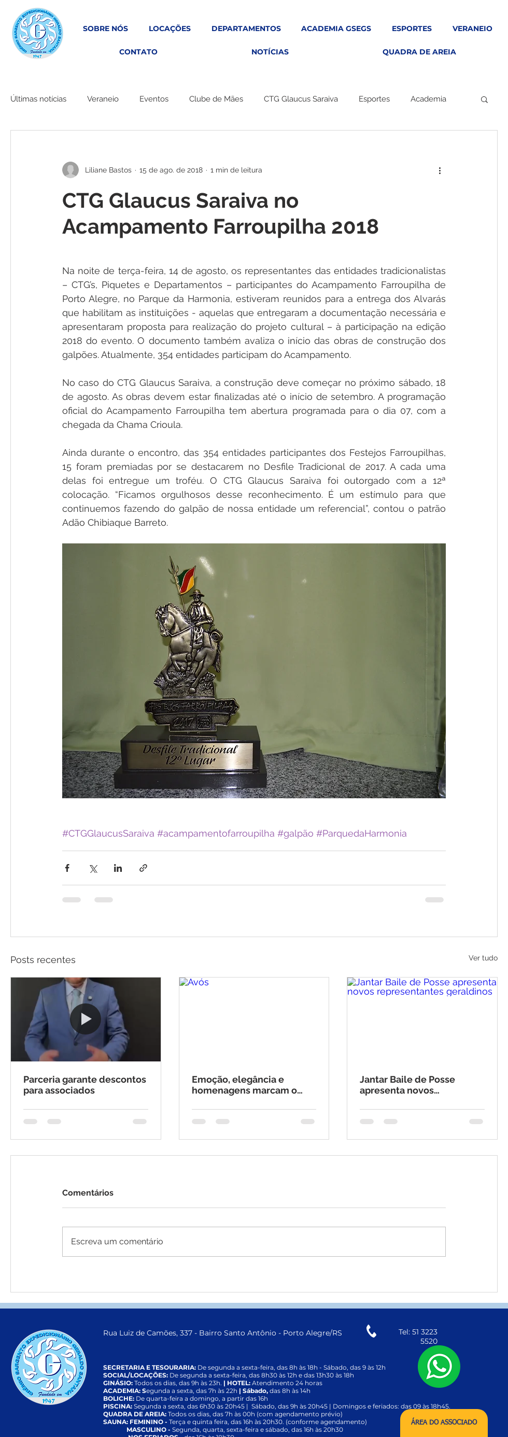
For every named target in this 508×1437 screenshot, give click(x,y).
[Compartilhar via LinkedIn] (118, 868)
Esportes (374, 99)
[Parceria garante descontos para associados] (86, 1019)
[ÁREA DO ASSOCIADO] (444, 1423)
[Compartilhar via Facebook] (67, 868)
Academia (428, 99)
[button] (484, 99)
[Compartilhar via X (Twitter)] (92, 868)
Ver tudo (483, 958)
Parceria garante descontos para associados (84, 1085)
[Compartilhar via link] (143, 868)
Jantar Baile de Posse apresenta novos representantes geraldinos (419, 1085)
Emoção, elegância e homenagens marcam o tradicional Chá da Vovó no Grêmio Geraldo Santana (251, 1085)
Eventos (153, 99)
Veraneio (103, 99)
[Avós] (254, 1019)
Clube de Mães (216, 99)
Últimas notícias (38, 99)
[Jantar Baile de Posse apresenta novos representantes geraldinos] (422, 1019)
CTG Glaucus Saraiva (301, 99)
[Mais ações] (439, 170)
